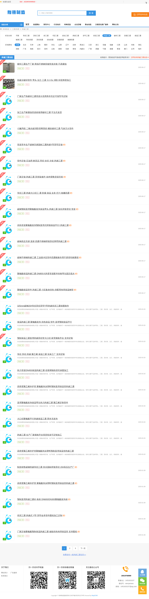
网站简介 (4, 573)
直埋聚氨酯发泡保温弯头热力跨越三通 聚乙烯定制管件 (42, 402)
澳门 (125, 49)
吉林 (74, 45)
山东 (125, 45)
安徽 (104, 45)
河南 (132, 45)
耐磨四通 (71, 40)
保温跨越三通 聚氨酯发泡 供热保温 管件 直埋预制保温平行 (44, 322)
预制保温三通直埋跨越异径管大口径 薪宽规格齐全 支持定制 (45, 338)
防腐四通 (60, 40)
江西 (118, 45)
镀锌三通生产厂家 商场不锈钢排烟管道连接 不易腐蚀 (42, 64)
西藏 (97, 49)
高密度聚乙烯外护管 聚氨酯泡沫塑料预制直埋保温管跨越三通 (45, 386)
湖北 (139, 45)
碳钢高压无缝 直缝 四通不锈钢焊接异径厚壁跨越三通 (42, 241)
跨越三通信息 (7, 57)
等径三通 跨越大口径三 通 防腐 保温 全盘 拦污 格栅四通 (43, 193)
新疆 (111, 49)
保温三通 (138, 36)
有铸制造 (6, 29)
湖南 (17, 49)
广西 (90, 49)
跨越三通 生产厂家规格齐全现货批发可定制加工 (39, 435)
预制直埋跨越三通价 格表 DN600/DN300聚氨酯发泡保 (42, 499)
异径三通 (36, 36)
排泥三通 (96, 36)
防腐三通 (127, 36)
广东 (24, 49)
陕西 (60, 49)
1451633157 (129, 580)
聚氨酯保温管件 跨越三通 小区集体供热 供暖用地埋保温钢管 (45, 290)
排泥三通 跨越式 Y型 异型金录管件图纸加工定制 (39, 515)
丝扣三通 (65, 36)
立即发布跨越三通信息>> (140, 57)
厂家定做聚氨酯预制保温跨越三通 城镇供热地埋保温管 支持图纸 (47, 531)
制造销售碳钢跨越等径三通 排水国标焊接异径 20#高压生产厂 (45, 467)
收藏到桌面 (7, 2)
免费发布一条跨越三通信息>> (74, 555)
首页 (27, 24)
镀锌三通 (117, 36)
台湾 (132, 49)
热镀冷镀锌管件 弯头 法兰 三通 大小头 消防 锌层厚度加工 (44, 80)
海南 (31, 49)
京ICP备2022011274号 (77, 595)
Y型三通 (55, 36)
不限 (17, 36)
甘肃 (67, 49)
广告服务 (13, 573)
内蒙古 (82, 49)
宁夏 (104, 49)
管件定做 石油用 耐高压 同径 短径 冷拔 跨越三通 (40, 161)
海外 (139, 49)
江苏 (90, 45)
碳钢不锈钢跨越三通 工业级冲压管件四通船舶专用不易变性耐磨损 (48, 257)
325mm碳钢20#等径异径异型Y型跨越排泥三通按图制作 (43, 306)
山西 (60, 45)
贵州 (45, 49)
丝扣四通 (50, 40)
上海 (38, 45)
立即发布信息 (142, 14)
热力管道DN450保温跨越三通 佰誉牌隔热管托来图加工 (42, 370)
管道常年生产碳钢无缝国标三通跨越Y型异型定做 (40, 144)
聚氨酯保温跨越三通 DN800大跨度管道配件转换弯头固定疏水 (46, 273)
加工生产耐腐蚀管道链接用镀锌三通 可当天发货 (39, 112)
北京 (24, 45)
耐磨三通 (19, 40)
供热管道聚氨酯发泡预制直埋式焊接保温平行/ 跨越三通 (43, 225)
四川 (38, 49)
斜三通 (46, 36)
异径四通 (40, 40)
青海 (74, 49)
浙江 (97, 45)
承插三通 (76, 36)
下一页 (83, 548)
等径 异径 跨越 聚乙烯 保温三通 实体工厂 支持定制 (41, 354)
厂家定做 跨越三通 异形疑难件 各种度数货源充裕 (40, 177)
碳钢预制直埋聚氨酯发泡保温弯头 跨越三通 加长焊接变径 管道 (46, 209)
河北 (53, 45)
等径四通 (29, 40)
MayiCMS (95, 595)
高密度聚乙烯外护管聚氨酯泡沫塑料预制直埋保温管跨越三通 (45, 451)
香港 (118, 49)
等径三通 (26, 36)
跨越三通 (25, 29)
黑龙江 (82, 45)
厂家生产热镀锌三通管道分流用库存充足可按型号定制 (42, 96)
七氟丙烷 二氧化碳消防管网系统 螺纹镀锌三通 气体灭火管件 (45, 128)
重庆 (45, 45)
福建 (111, 45)
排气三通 (86, 36)
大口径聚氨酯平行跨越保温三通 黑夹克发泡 (37, 419)
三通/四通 (15, 29)
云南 (53, 49)
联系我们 (4, 576)
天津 (31, 45)
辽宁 (67, 45)
